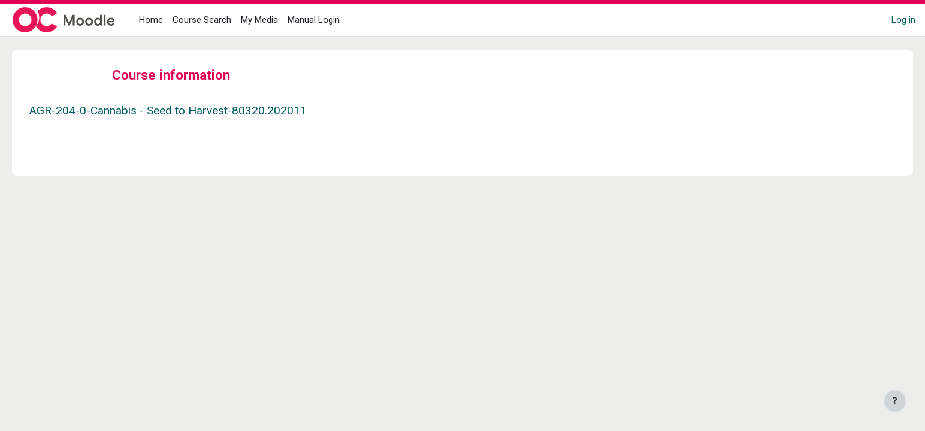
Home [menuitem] (151, 19)
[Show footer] (895, 401)
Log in (903, 19)
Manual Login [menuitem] (314, 19)
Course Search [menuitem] (202, 19)
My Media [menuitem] (259, 19)
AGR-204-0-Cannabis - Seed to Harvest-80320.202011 (185, 110)
